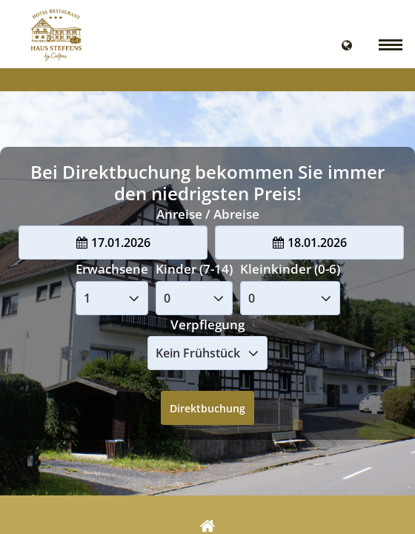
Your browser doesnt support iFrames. (207, 267)
